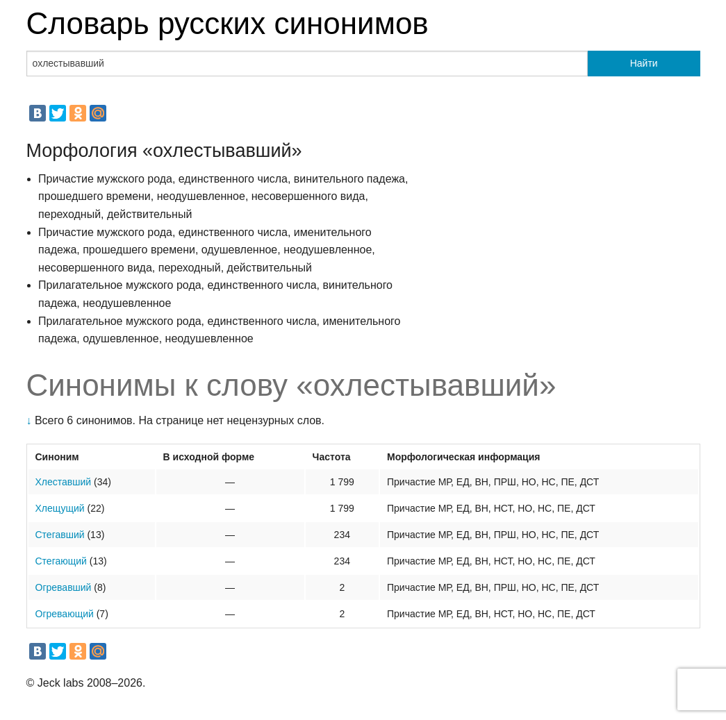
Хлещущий (60, 508)
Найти (644, 63)
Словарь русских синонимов (227, 23)
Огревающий (64, 613)
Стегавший (60, 534)
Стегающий (61, 561)
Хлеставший (63, 481)
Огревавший (63, 587)
